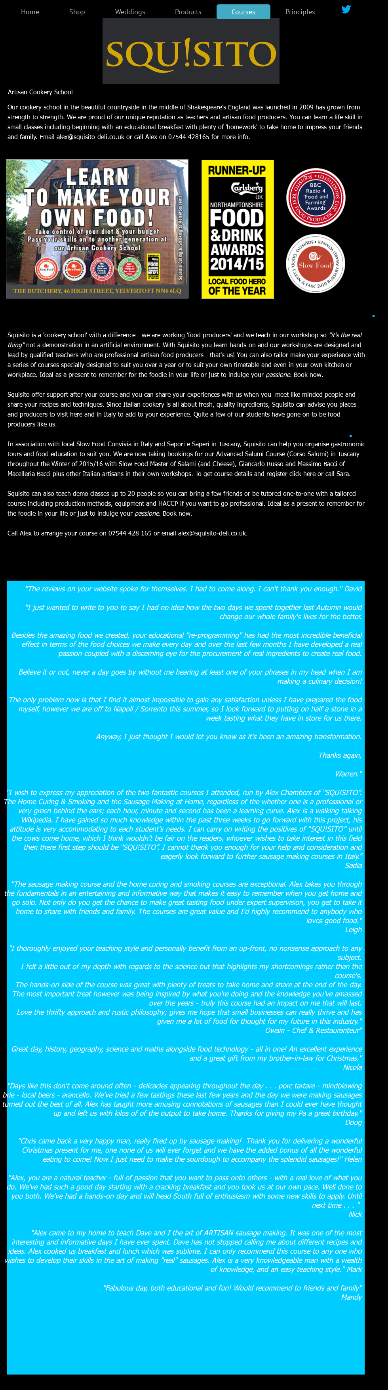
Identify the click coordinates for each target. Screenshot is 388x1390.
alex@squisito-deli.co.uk (90, 137)
